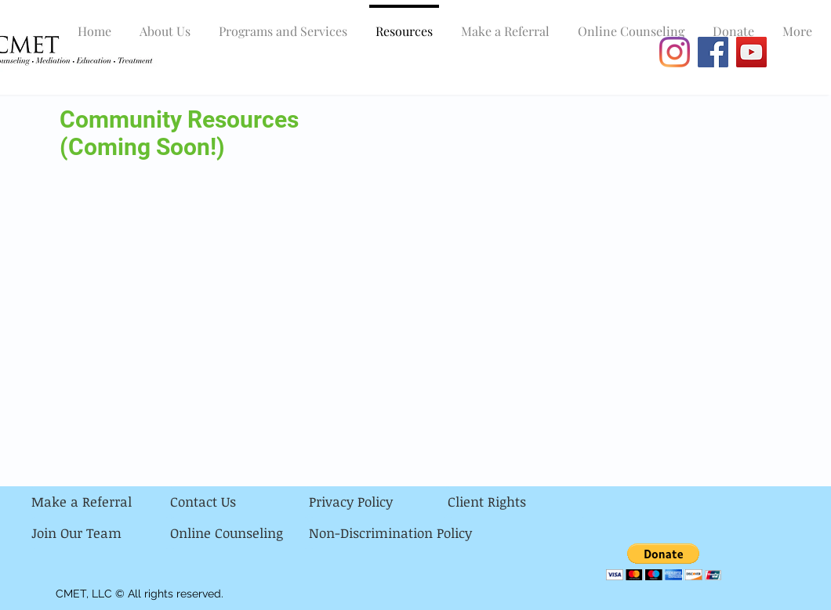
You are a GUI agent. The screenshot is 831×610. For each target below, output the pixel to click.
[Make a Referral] (100, 502)
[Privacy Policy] (378, 502)
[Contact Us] (239, 502)
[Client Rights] (517, 502)
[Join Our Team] (100, 533)
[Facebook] (713, 52)
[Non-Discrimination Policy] (390, 533)
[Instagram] (674, 52)
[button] (663, 561)
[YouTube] (751, 52)
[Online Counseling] (239, 533)
